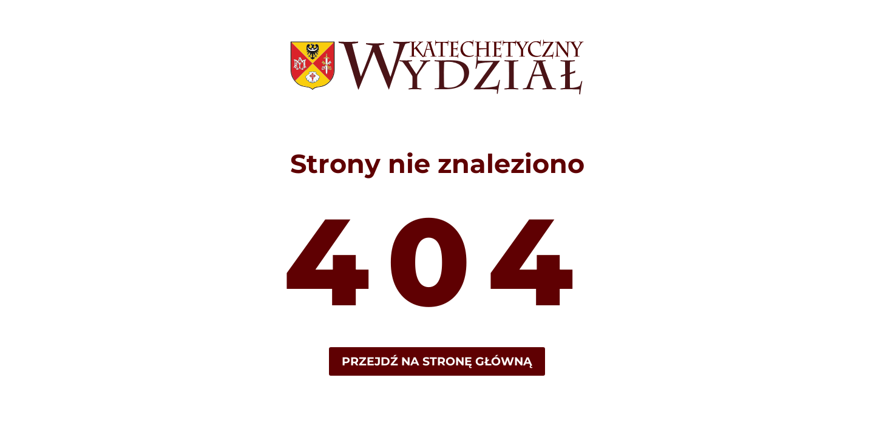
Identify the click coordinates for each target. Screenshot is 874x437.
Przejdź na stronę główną (437, 361)
